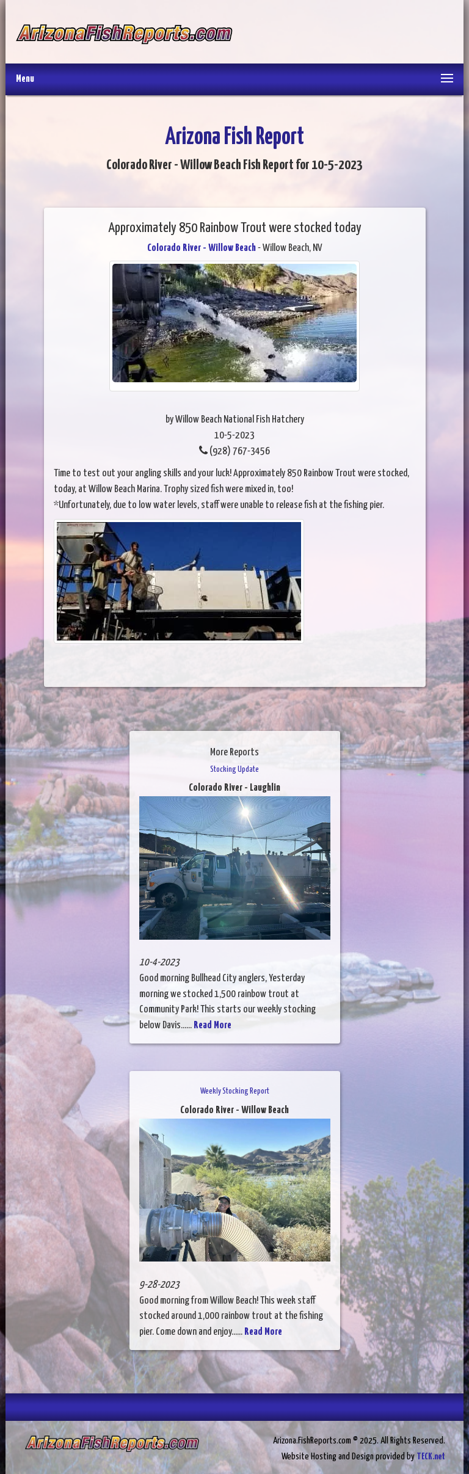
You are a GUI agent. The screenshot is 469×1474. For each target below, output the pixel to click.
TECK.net (430, 1456)
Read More (212, 1025)
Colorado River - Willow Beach (201, 248)
